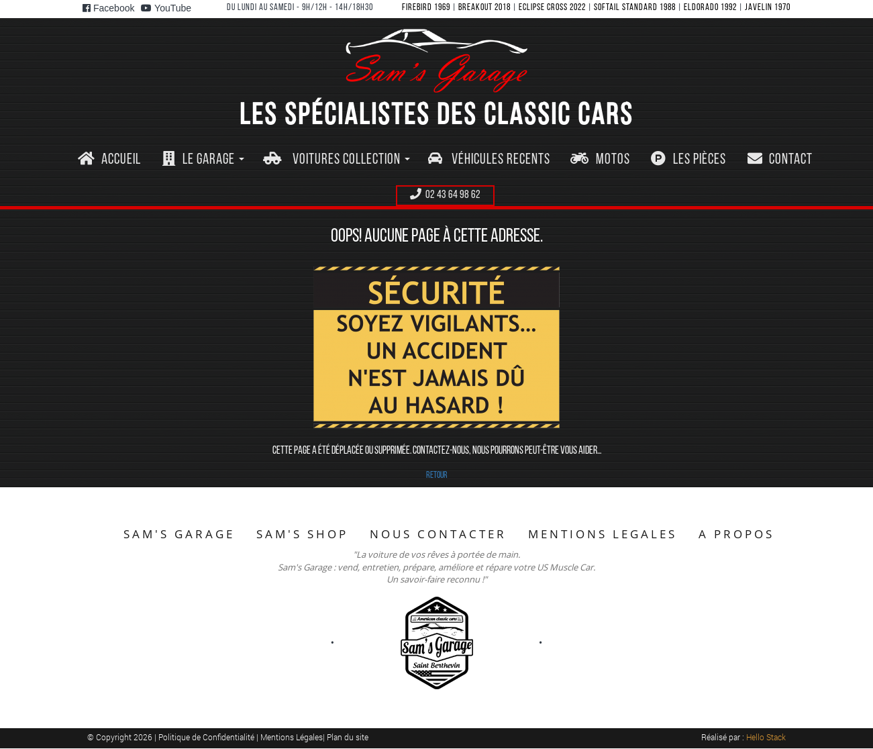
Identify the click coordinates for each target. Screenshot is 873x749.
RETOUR (437, 475)
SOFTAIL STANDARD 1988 (635, 8)
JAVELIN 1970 (767, 8)
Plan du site (347, 737)
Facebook (108, 8)
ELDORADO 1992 (710, 8)
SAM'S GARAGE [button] (179, 534)
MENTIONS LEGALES (602, 534)
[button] (203, 160)
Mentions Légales (291, 737)
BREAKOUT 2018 (484, 8)
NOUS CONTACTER (438, 534)
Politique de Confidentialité (207, 737)
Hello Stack (766, 737)
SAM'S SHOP (302, 534)
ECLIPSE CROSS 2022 (552, 8)
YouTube (166, 8)
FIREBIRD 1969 (426, 8)
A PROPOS (736, 534)
